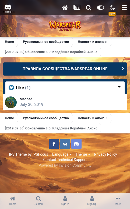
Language (62, 154)
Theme (83, 154)
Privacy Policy (105, 154)
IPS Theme (18, 154)
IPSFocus (40, 154)
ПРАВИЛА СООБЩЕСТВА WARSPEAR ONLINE (65, 68)
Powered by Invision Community (64, 165)
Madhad (26, 99)
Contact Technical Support (65, 160)
